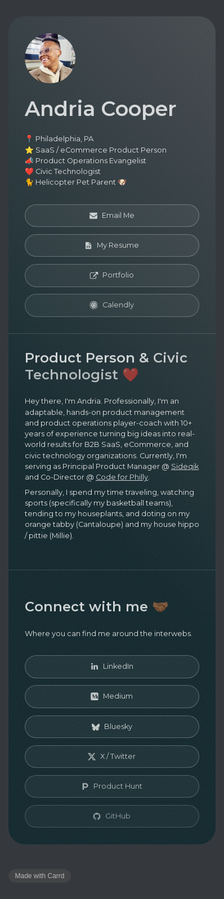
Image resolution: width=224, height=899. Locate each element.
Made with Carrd (40, 876)
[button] (112, 215)
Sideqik (185, 466)
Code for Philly (122, 477)
